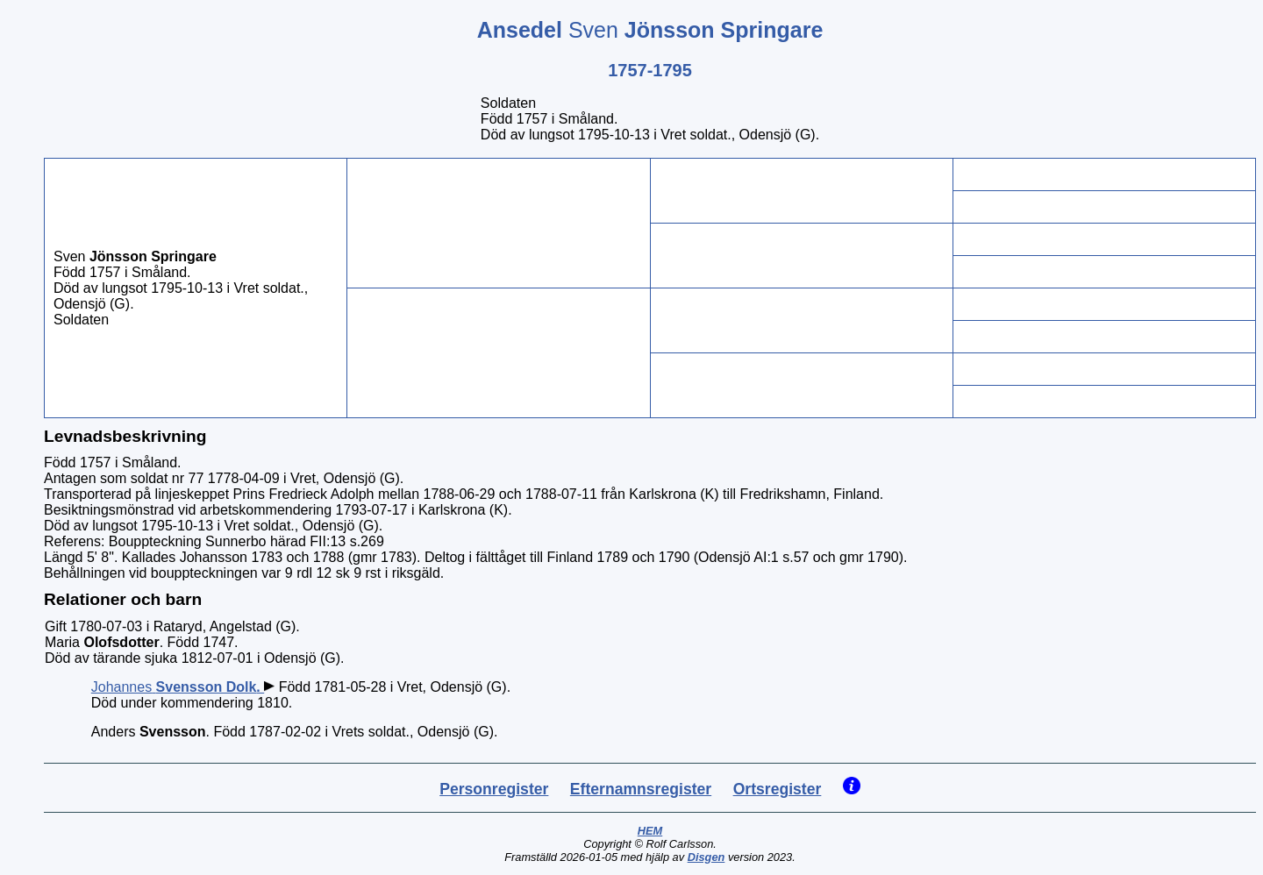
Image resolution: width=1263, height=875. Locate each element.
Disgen (706, 857)
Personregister (493, 789)
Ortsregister (777, 789)
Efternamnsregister (640, 789)
